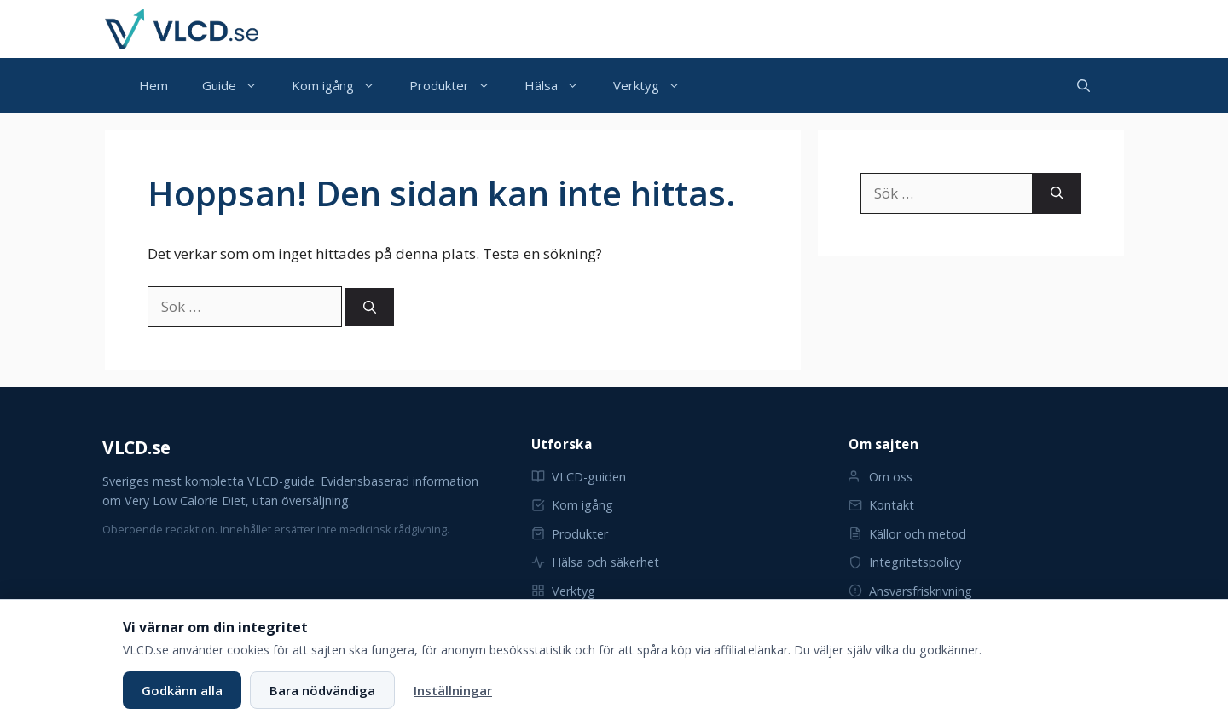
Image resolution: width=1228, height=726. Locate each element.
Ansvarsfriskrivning (910, 591)
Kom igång (342, 85)
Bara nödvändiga (322, 690)
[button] (1083, 85)
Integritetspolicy (905, 562)
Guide (238, 85)
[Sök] (369, 307)
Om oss (880, 477)
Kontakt (881, 505)
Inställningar (453, 690)
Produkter (458, 85)
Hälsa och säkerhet (595, 562)
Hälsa (560, 85)
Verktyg (655, 85)
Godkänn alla (182, 690)
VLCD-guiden (578, 477)
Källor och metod (907, 534)
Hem (153, 85)
